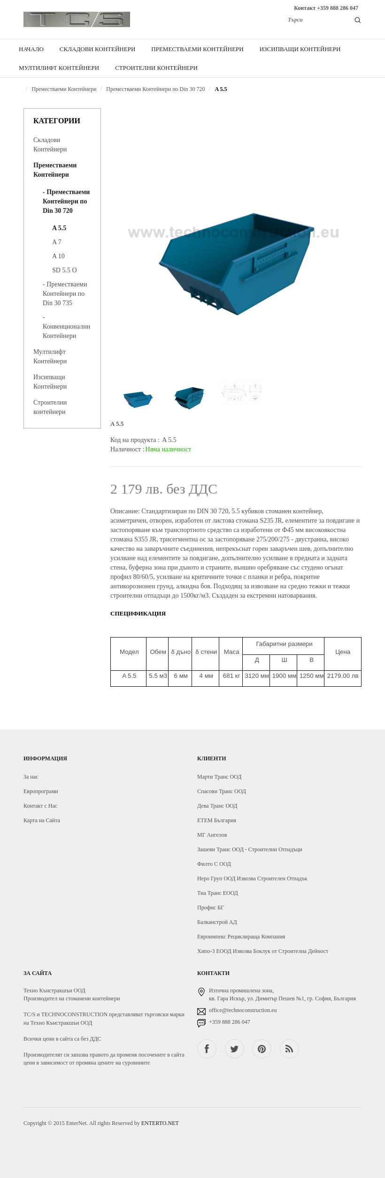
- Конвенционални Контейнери (66, 326)
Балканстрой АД (217, 922)
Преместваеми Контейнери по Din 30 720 (155, 89)
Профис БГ (210, 907)
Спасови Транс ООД (221, 791)
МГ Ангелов (212, 835)
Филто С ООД (214, 864)
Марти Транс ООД (219, 776)
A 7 (57, 242)
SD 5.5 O (64, 270)
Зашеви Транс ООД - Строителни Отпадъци (249, 849)
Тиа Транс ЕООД (217, 893)
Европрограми (40, 791)
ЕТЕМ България (216, 820)
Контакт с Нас (40, 806)
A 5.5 (221, 89)
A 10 (58, 256)
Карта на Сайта (41, 820)
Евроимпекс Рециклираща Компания (241, 936)
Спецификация (138, 613)
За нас (30, 776)
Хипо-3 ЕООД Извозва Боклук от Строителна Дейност (262, 951)
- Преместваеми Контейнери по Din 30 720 (66, 201)
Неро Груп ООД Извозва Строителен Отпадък (252, 878)
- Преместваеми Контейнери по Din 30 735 (65, 294)
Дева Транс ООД (217, 806)
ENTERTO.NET (160, 1123)
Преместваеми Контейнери (63, 89)
